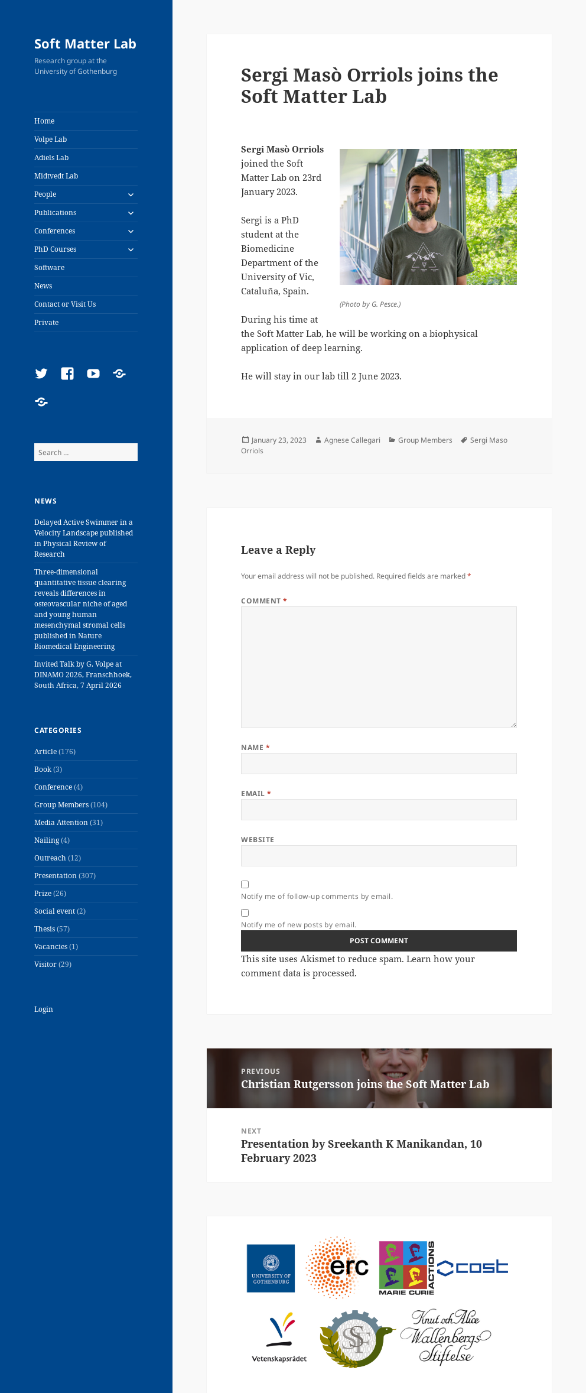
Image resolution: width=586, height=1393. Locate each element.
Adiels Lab (51, 157)
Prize (42, 893)
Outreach (50, 858)
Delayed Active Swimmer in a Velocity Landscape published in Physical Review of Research (83, 538)
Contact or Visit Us (65, 304)
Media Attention (61, 822)
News (43, 286)
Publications (55, 212)
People (45, 194)
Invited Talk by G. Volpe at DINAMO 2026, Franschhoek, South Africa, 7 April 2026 (83, 674)
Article (45, 751)
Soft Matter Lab (85, 43)
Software (49, 267)
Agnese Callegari (352, 440)
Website (257, 839)
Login (43, 1009)
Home (44, 121)
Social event (54, 911)
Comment (264, 601)
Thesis (44, 929)
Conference (53, 787)
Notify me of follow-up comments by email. (317, 896)
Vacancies (50, 946)
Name (255, 747)
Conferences (54, 231)
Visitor (45, 964)
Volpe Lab (50, 139)
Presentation (55, 876)
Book (42, 769)
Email (256, 793)
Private (46, 322)
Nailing (46, 840)
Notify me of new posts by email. (298, 925)
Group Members (61, 805)
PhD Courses (55, 249)
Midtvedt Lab (56, 176)
